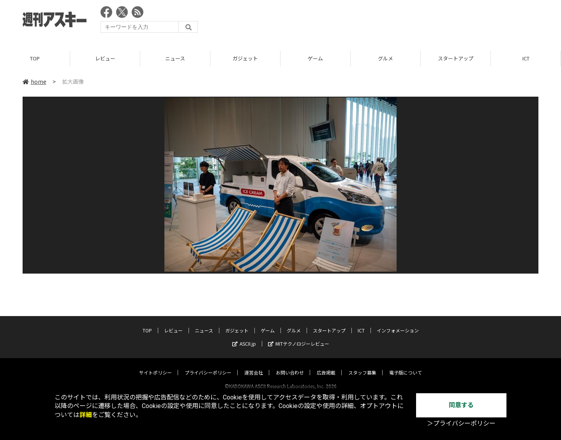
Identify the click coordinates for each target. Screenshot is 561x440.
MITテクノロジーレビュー (298, 336)
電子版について (405, 365)
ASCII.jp (244, 336)
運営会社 (253, 365)
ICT (525, 58)
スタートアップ (455, 58)
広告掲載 (326, 365)
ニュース (175, 58)
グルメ (385, 58)
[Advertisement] (396, 21)
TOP (35, 58)
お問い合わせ (290, 365)
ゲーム (315, 58)
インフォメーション (398, 323)
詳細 (85, 415)
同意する (461, 405)
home (34, 81)
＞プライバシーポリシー (461, 423)
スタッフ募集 (362, 365)
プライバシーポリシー (208, 365)
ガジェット (245, 58)
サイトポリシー (155, 365)
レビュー (105, 58)
